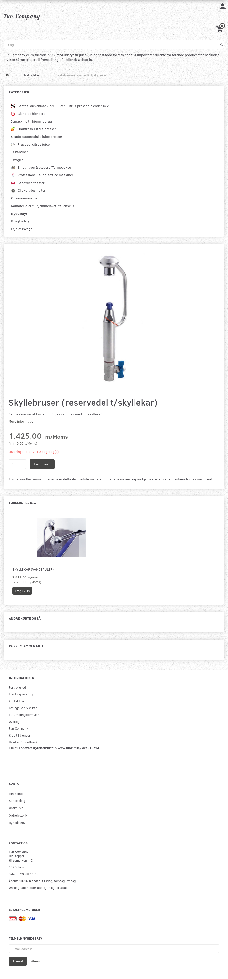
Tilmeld (18, 961)
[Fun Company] (22, 16)
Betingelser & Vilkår (23, 708)
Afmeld (36, 961)
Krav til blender (19, 735)
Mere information (22, 421)
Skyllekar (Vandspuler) (33, 569)
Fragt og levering (21, 694)
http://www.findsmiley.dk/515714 (73, 748)
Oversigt (15, 721)
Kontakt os (16, 701)
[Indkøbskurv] (220, 28)
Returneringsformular (24, 715)
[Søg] (221, 44)
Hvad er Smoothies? (23, 742)
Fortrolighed (17, 687)
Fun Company (18, 728)
